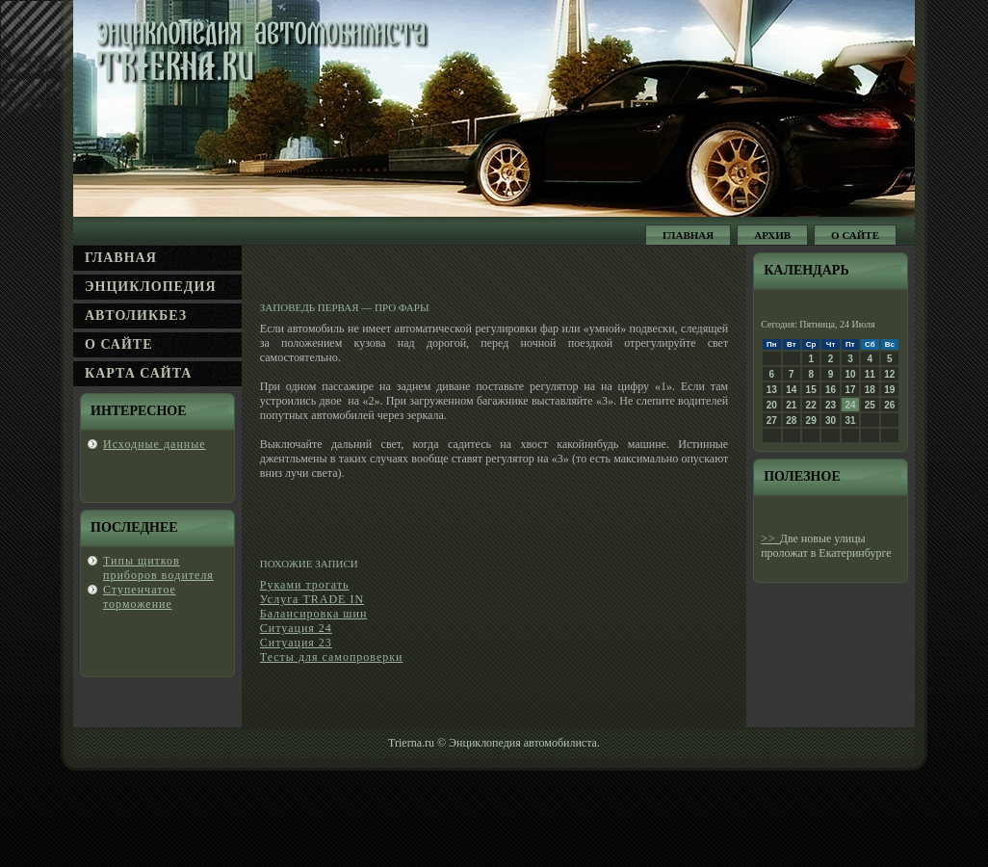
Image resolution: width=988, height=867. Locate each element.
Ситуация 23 (296, 642)
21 (791, 405)
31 (850, 420)
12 (889, 374)
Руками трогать (305, 584)
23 (830, 405)
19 (889, 389)
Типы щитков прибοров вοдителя (158, 568)
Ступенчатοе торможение (139, 597)
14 (791, 389)
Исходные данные (154, 444)
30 (830, 420)
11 (870, 374)
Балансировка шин (314, 613)
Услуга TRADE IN (312, 599)
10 (850, 374)
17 (850, 389)
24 (850, 405)
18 (870, 389)
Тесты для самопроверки (331, 657)
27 (772, 420)
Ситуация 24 (296, 628)
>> (770, 538)
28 (791, 420)
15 (811, 389)
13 (772, 389)
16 (830, 389)
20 (772, 405)
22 (811, 405)
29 (811, 420)
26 (889, 405)
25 (870, 405)
